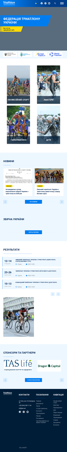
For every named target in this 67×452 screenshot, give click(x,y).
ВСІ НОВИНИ (33, 201)
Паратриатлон (57, 407)
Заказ (38, 406)
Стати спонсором (33, 380)
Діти (54, 410)
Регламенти (40, 418)
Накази (38, 416)
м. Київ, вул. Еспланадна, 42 (27, 401)
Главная (38, 401)
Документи (39, 403)
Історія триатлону (41, 408)
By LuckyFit (23, 447)
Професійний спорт (57, 401)
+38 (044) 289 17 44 (25, 405)
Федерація (56, 415)
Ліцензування (40, 413)
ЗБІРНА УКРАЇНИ (34, 232)
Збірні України (57, 412)
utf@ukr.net (22, 408)
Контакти (39, 411)
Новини (55, 420)
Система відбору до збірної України (42, 421)
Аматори (56, 405)
